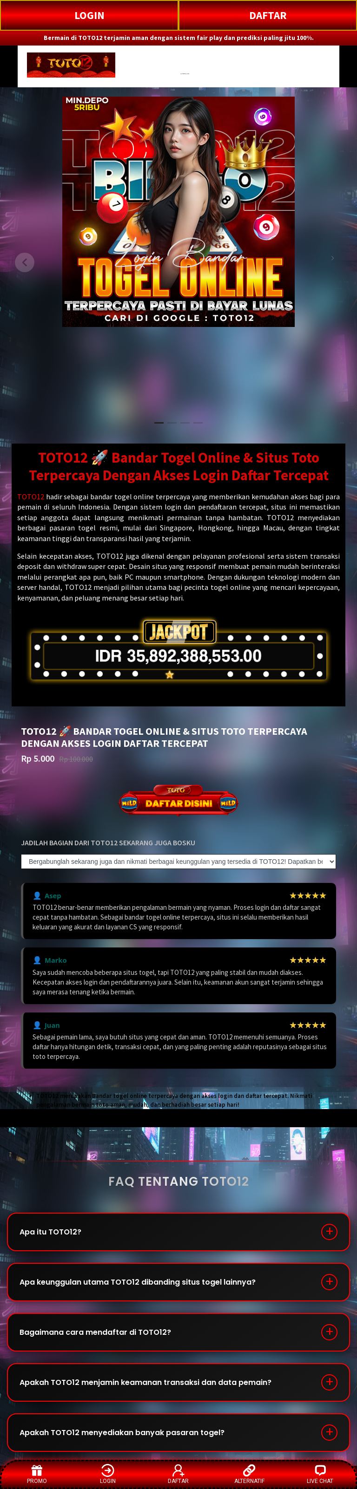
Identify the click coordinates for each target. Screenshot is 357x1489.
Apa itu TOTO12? (50, 1232)
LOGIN (89, 15)
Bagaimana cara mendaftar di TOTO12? (95, 1332)
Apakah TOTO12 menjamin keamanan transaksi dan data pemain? (145, 1382)
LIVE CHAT (320, 1473)
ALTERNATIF (249, 1473)
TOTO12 (30, 496)
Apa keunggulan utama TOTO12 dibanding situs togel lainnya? (138, 1282)
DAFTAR (268, 15)
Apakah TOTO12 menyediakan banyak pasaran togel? (122, 1432)
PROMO (37, 1473)
